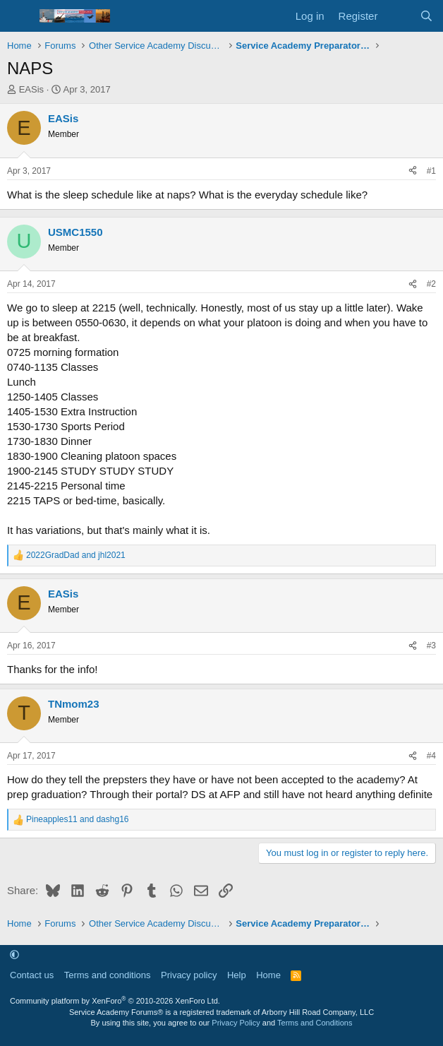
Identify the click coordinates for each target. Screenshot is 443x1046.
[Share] (412, 171)
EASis (31, 89)
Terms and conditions (107, 975)
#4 (431, 756)
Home (268, 975)
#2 (431, 284)
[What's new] (398, 16)
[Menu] (19, 16)
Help (236, 975)
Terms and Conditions (314, 1022)
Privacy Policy (236, 1022)
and (76, 555)
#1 (431, 171)
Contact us (32, 975)
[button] (14, 955)
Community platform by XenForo (115, 1001)
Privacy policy (189, 975)
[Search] (426, 16)
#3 (431, 645)
